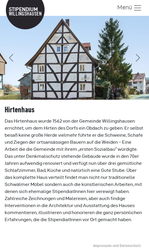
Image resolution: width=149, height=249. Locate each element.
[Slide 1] (71, 91)
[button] (11, 58)
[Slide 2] (78, 91)
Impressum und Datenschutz (117, 246)
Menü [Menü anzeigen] (129, 8)
